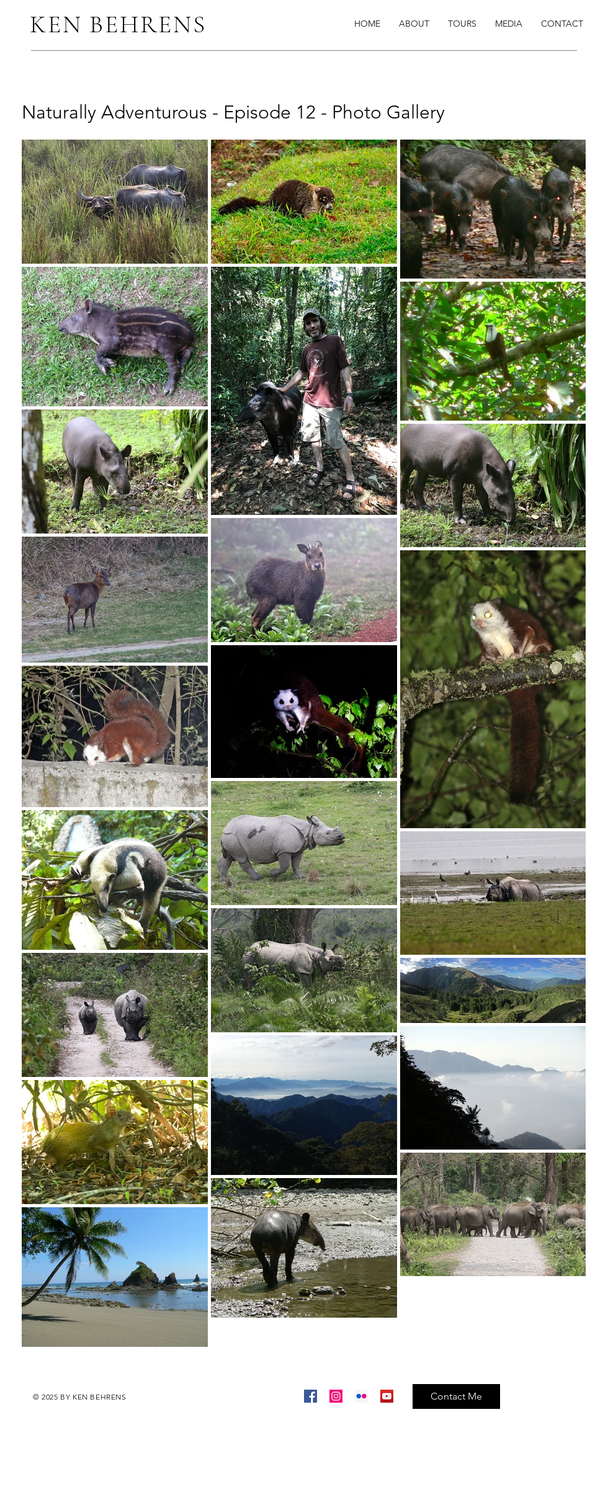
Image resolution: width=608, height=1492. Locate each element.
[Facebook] (310, 1396)
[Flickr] (361, 1396)
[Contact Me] (456, 1396)
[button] (509, 23)
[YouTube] (386, 1396)
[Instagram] (335, 1396)
